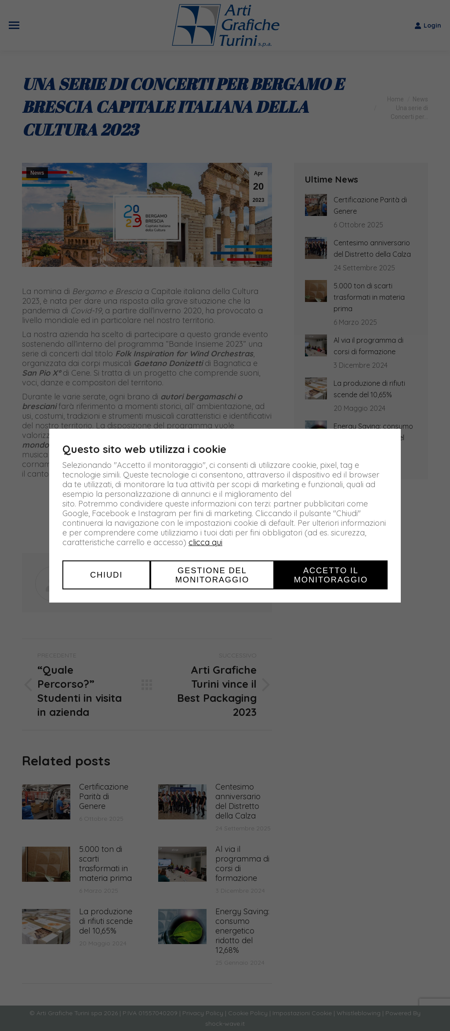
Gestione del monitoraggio (212, 574)
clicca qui (205, 542)
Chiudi (106, 574)
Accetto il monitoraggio (331, 574)
